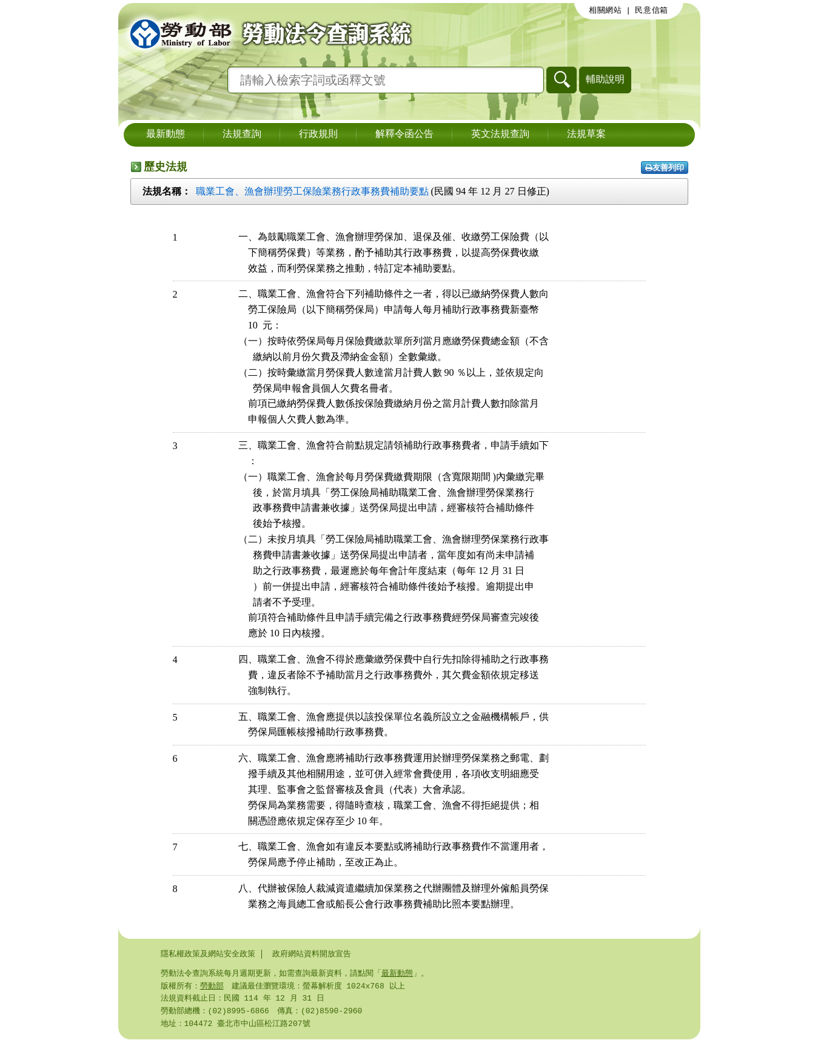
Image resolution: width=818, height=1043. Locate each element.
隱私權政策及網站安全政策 (208, 953)
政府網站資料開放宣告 (311, 953)
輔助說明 (605, 79)
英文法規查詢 (500, 134)
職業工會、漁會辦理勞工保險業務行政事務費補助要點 (312, 191)
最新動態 (165, 134)
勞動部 (212, 987)
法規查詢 (242, 134)
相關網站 (605, 10)
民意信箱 (651, 10)
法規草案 (586, 134)
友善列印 (664, 167)
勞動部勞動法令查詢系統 (266, 33)
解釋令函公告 (404, 134)
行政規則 (318, 134)
